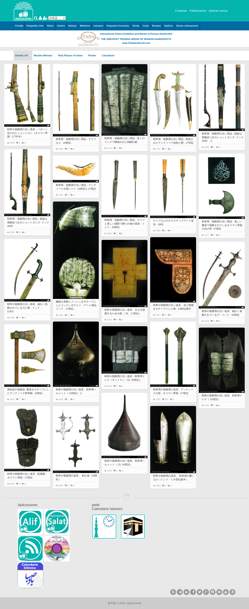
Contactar (181, 10)
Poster (93, 55)
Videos (50, 26)
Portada (19, 26)
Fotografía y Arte (35, 26)
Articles (61, 26)
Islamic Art (23, 55)
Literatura (98, 26)
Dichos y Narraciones (187, 26)
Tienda (135, 26)
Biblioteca (85, 26)
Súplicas (168, 26)
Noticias (72, 26)
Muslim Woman (44, 55)
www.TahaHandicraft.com (136, 43)
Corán (146, 26)
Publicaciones (197, 10)
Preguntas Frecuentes (118, 26)
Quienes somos (218, 10)
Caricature (108, 55)
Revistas (156, 26)
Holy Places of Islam (71, 55)
